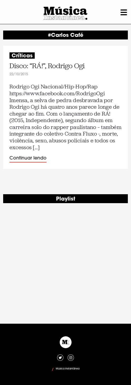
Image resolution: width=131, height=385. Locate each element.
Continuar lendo (28, 158)
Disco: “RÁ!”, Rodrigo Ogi (47, 66)
